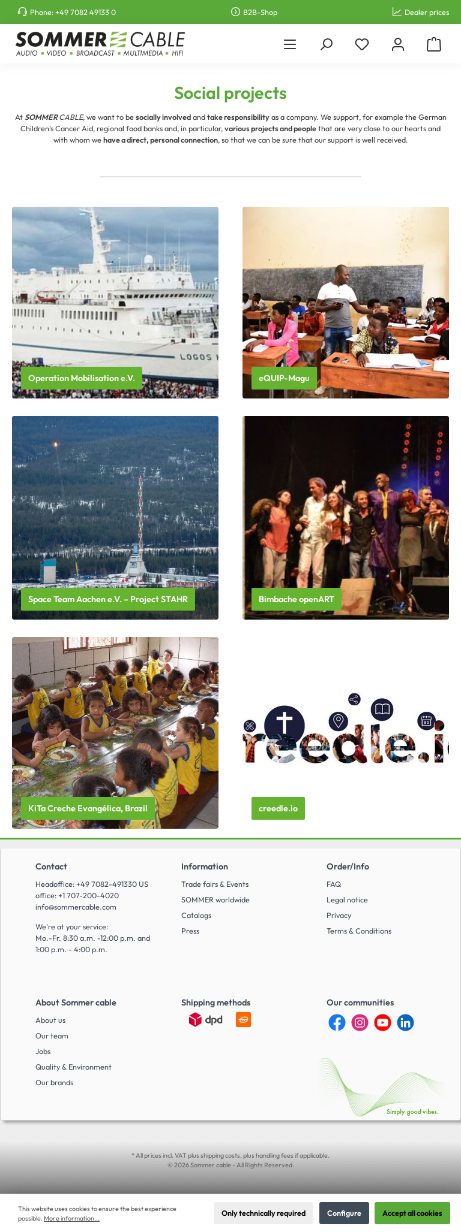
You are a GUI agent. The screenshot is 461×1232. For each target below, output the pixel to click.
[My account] (398, 44)
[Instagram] (359, 1022)
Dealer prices (427, 12)
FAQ (334, 884)
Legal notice (347, 899)
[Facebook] (337, 1022)
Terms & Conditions (359, 930)
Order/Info (348, 866)
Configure (344, 1213)
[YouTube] (382, 1022)
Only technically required (263, 1213)
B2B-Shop (260, 12)
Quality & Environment (73, 1066)
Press (190, 930)
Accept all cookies (412, 1213)
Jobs (42, 1051)
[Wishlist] (362, 44)
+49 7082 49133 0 (85, 12)
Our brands (54, 1082)
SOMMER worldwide (215, 899)
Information (204, 866)
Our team (51, 1035)
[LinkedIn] (405, 1022)
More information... (72, 1218)
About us (50, 1020)
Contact (51, 866)
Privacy (339, 915)
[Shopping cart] (434, 44)
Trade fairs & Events (215, 884)
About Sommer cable (75, 1002)
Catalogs (196, 915)
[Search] (326, 44)
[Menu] (290, 44)
